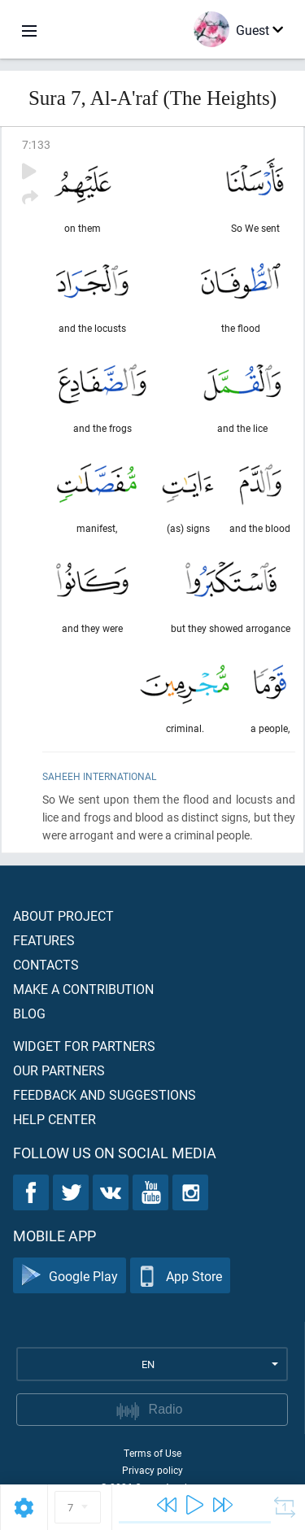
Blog (29, 1013)
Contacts (46, 964)
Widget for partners (84, 1045)
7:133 (36, 144)
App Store (180, 1275)
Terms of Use (152, 1452)
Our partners (59, 1070)
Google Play (69, 1275)
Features (44, 939)
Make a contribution (83, 988)
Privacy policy (152, 1469)
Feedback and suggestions (104, 1094)
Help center (54, 1118)
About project (63, 915)
